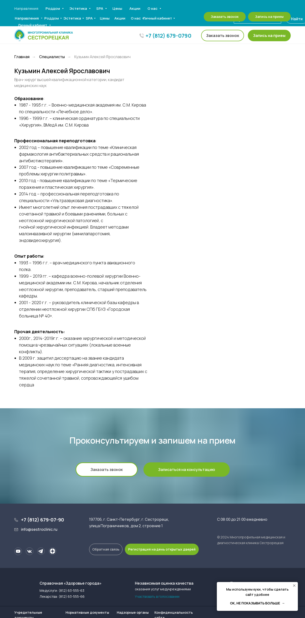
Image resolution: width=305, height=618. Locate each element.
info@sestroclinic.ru (39, 529)
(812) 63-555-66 (72, 596)
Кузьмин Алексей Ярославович (102, 57)
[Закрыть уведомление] (294, 585)
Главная (22, 57)
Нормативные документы (87, 612)
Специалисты (52, 57)
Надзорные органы (133, 612)
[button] (269, 35)
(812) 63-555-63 (71, 590)
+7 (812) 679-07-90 (42, 519)
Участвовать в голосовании (157, 596)
